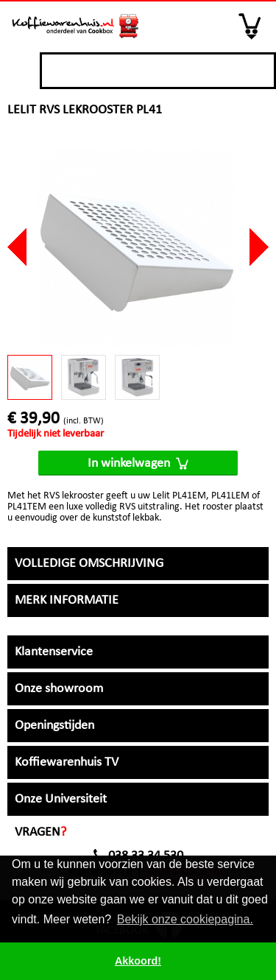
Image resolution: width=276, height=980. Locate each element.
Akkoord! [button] (138, 961)
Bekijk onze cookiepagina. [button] (185, 919)
